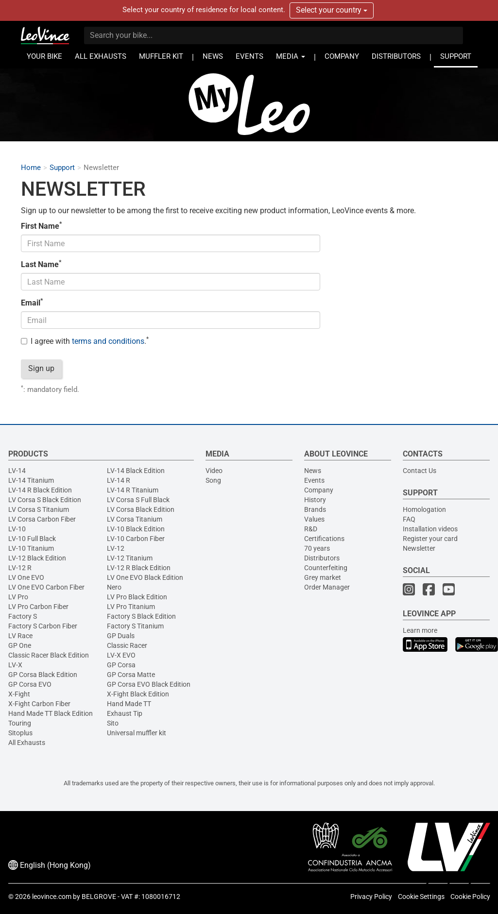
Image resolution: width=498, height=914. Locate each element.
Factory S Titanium (135, 626)
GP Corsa (121, 665)
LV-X (15, 665)
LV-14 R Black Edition (40, 490)
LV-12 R (20, 568)
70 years (317, 548)
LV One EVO (26, 577)
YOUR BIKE (44, 56)
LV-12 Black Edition (37, 558)
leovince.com (51, 896)
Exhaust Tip (124, 713)
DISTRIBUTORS (396, 56)
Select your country (331, 10)
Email (32, 302)
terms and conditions (108, 341)
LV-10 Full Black (32, 538)
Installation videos (430, 529)
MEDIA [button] (290, 56)
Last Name (41, 264)
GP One (19, 645)
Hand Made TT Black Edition (50, 713)
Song (213, 480)
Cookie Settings (421, 896)
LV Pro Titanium (131, 606)
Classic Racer (127, 645)
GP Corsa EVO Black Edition (148, 684)
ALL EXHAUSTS (100, 56)
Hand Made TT (129, 704)
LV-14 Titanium (31, 480)
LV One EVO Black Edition (145, 577)
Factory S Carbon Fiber (42, 626)
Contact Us (419, 470)
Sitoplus (20, 733)
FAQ (409, 519)
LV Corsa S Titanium (38, 509)
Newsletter (419, 548)
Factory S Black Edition (141, 616)
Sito (113, 723)
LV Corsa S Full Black (138, 500)
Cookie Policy (470, 896)
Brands (315, 509)
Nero (114, 587)
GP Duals (121, 636)
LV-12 (115, 548)
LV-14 (17, 470)
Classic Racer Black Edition (48, 655)
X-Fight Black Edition (138, 694)
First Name (41, 226)
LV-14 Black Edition (136, 470)
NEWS (213, 56)
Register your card (430, 538)
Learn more (420, 630)
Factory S (22, 616)
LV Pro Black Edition (137, 597)
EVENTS (249, 56)
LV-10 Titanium (31, 548)
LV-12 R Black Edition (139, 568)
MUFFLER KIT (161, 56)
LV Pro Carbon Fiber (38, 606)
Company (318, 490)
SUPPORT (455, 56)
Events (314, 480)
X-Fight (19, 694)
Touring (19, 723)
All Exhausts (26, 742)
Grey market (322, 577)
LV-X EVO (121, 655)
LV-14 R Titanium (132, 490)
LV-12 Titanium (130, 558)
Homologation (424, 509)
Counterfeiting (325, 568)
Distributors (322, 558)
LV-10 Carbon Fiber (136, 538)
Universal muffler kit (136, 733)
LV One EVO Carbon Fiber (46, 587)
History (315, 500)
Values (314, 519)
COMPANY (342, 56)
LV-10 (17, 529)
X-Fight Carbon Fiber (39, 704)
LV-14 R (118, 480)
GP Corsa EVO (30, 684)
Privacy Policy (371, 896)
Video (214, 470)
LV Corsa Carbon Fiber (42, 519)
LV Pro (18, 597)
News (312, 470)
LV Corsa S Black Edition (44, 500)
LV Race (20, 636)
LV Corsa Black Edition (140, 509)
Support (62, 168)
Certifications (324, 538)
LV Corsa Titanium (134, 519)
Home (31, 168)
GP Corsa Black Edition (42, 674)
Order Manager (327, 587)
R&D (310, 529)
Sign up (41, 368)
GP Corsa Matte (131, 674)
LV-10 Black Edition (136, 529)
